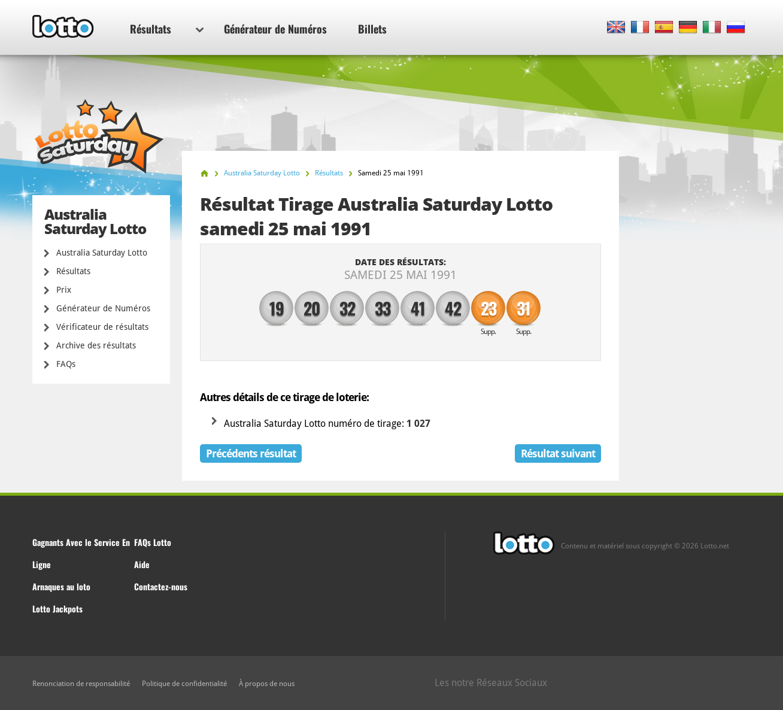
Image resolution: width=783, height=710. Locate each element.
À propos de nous (267, 683)
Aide (142, 564)
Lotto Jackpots (57, 608)
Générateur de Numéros (275, 29)
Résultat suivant (558, 453)
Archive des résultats (96, 345)
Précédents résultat (251, 453)
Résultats (167, 29)
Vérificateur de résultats (102, 327)
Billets (372, 29)
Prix (63, 290)
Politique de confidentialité (184, 683)
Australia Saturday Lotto (101, 252)
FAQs (65, 364)
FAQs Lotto (152, 542)
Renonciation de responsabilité (81, 683)
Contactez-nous (160, 586)
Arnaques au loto (61, 586)
